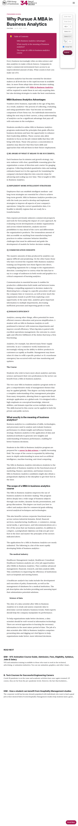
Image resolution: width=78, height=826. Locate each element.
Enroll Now (71, 822)
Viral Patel (10, 28)
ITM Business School (14, 14)
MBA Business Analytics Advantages (31, 41)
